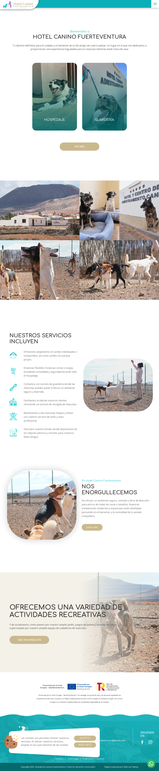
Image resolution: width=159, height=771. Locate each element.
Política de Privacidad (93, 758)
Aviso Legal (72, 758)
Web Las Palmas (131, 766)
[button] (151, 764)
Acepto (85, 738)
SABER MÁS (92, 527)
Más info (84, 745)
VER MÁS (79, 146)
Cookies (59, 758)
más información (29, 640)
